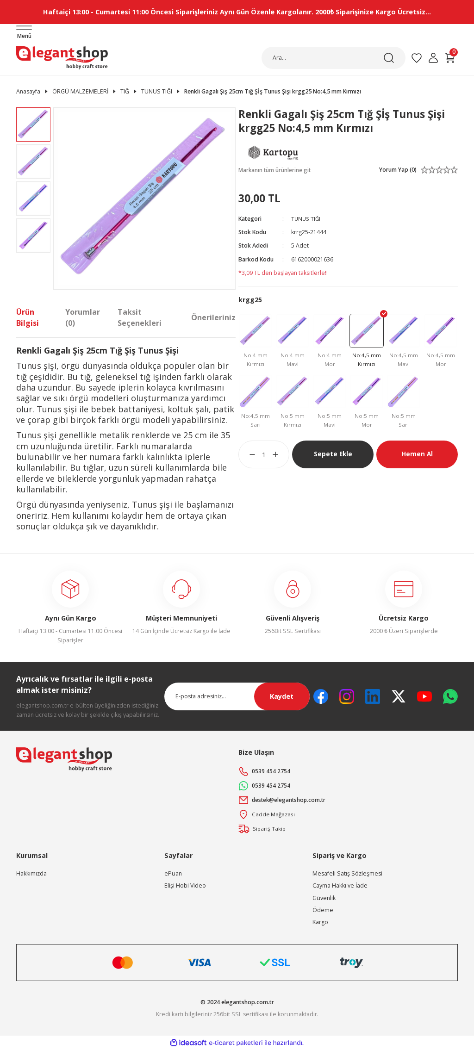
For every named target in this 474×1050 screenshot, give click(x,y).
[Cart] (449, 57)
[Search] (333, 58)
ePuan (173, 874)
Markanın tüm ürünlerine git (275, 170)
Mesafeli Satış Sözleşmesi (347, 874)
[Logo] (62, 57)
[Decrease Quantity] (246, 457)
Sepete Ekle (333, 456)
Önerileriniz (213, 317)
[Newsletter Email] (237, 697)
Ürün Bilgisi (27, 317)
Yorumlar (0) (82, 317)
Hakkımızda (31, 874)
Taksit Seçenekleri (140, 317)
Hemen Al (417, 456)
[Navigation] (24, 33)
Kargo (320, 922)
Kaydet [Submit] (281, 696)
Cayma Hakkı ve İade (340, 886)
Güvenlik (324, 898)
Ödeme (322, 910)
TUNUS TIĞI (306, 219)
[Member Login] (433, 57)
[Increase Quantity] (281, 457)
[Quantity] (263, 457)
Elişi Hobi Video (185, 886)
